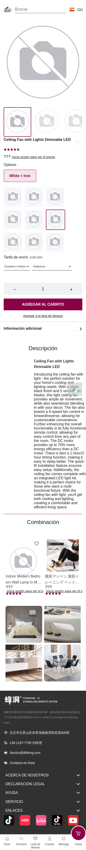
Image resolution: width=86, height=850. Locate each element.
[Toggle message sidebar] (63, 838)
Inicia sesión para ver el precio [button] (33, 157)
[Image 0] (17, 122)
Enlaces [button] (43, 810)
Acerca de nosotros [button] (43, 775)
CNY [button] (80, 9)
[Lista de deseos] (35, 838)
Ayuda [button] (43, 793)
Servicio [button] (43, 802)
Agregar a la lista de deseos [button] (43, 316)
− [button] (15, 289)
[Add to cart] (78, 833)
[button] (72, 9)
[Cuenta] (49, 838)
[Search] (40, 9)
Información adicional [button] (43, 328)
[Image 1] (47, 122)
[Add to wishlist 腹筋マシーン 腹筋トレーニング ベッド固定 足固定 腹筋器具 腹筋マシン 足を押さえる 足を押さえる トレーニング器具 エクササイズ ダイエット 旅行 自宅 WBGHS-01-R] (75, 543)
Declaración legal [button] (43, 784)
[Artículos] (21, 838)
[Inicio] (7, 838)
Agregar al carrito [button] (43, 304)
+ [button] (71, 289)
